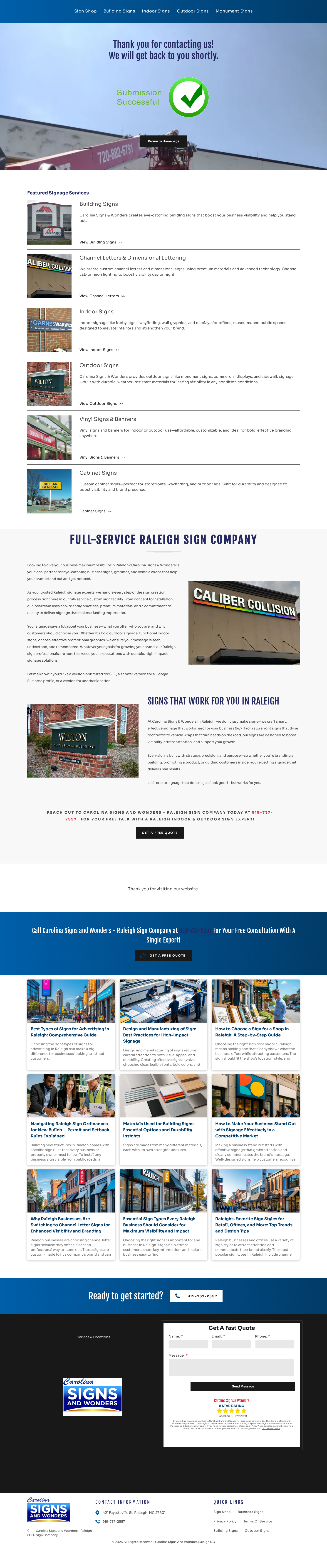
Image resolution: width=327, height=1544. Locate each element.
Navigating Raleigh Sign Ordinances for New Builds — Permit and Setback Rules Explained (70, 1130)
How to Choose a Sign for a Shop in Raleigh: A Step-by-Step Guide (252, 1032)
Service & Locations (93, 1337)
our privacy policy (271, 1428)
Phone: (261, 1336)
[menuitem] (85, 11)
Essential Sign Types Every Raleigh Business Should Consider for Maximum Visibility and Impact (159, 1225)
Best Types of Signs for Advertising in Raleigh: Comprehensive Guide (70, 1032)
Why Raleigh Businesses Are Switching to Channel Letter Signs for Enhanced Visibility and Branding (70, 1225)
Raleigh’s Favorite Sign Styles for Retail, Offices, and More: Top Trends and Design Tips (253, 1225)
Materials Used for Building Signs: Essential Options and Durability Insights (159, 1130)
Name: (174, 1336)
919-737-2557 (195, 931)
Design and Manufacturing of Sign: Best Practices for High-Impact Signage (159, 1035)
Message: (176, 1355)
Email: (217, 1336)
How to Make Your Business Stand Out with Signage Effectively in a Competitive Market (255, 1130)
